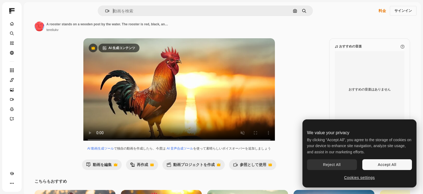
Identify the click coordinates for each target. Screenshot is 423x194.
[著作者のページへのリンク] (80, 26)
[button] (125, 11)
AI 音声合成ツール (200, 154)
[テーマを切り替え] (21, 183)
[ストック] (32, 43)
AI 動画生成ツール (121, 154)
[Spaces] (32, 80)
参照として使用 (273, 171)
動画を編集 (122, 171)
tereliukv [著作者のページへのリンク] (93, 30)
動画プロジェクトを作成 (214, 171)
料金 (382, 11)
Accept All (387, 164)
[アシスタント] (32, 119)
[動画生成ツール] (32, 99)
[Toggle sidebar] (53, 10)
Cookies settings (359, 177)
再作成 (162, 171)
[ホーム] (32, 23)
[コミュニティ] (32, 52)
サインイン (403, 11)
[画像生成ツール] (32, 89)
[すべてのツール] (32, 70)
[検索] (32, 33)
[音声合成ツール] (32, 109)
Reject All (332, 164)
